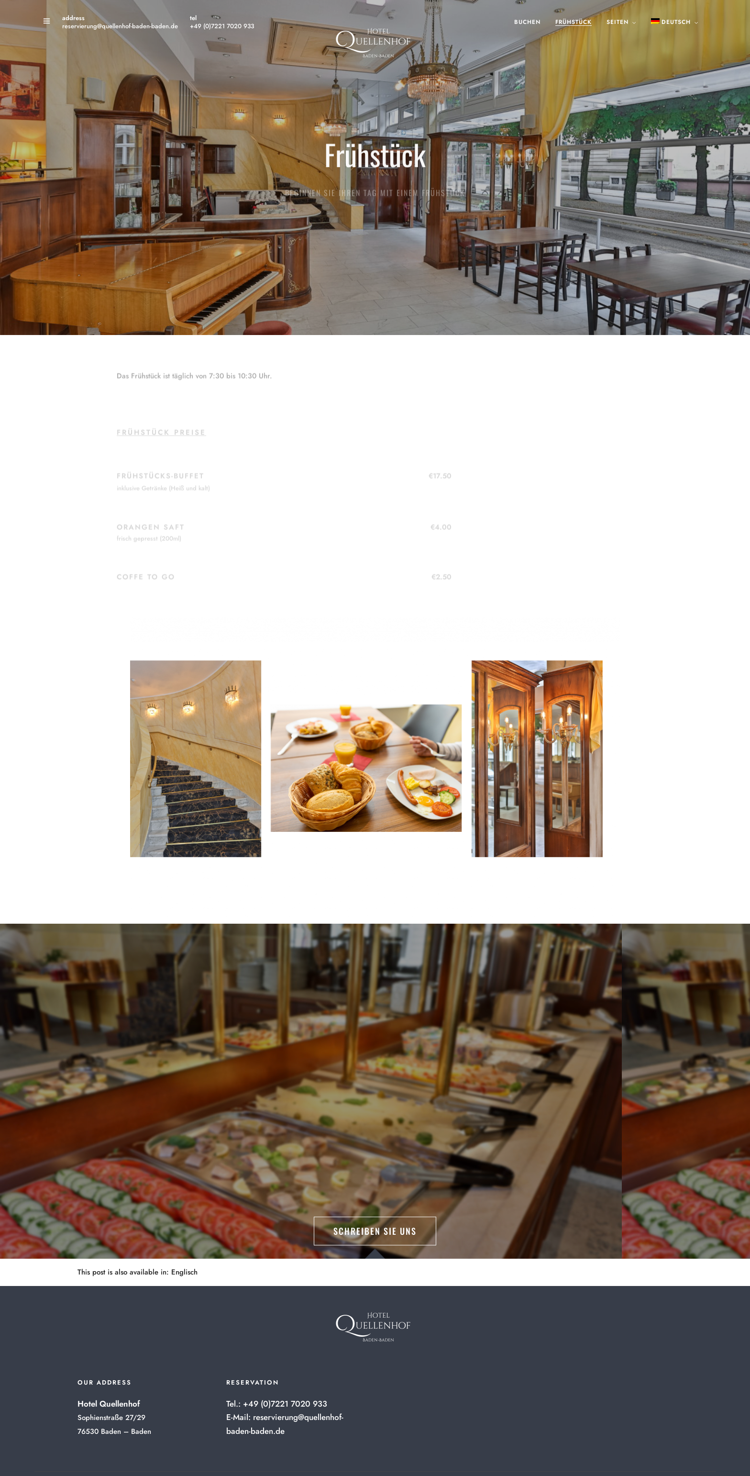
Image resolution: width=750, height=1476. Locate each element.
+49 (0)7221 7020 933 (222, 26)
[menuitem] (184, 1272)
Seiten (618, 22)
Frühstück (573, 22)
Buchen (527, 22)
